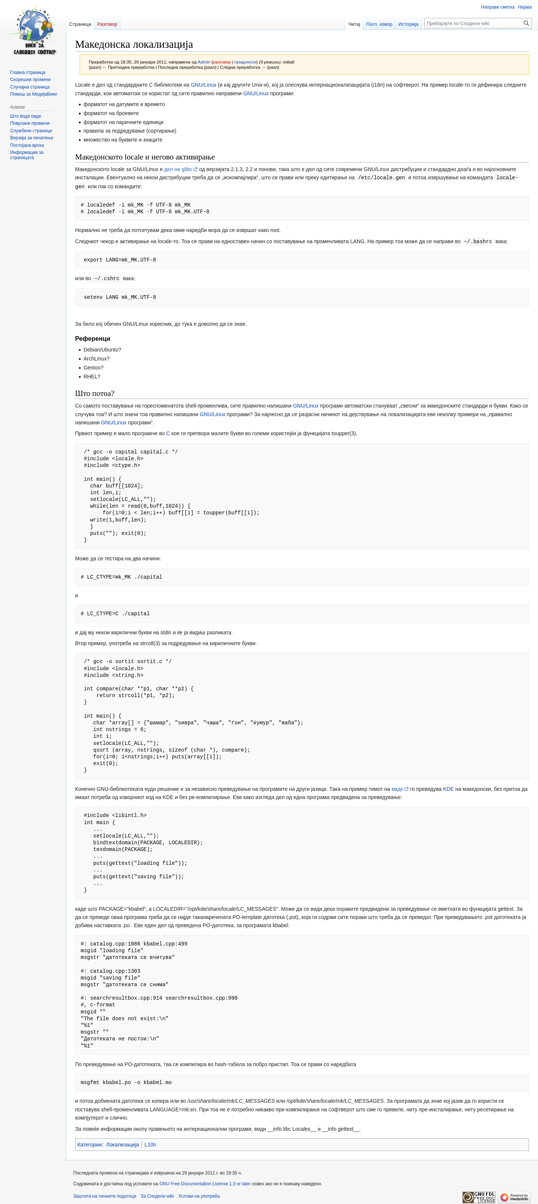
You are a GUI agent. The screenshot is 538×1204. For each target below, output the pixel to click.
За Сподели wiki (157, 1194)
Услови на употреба (199, 1194)
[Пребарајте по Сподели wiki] (478, 23)
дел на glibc (178, 169)
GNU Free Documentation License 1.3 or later (205, 1182)
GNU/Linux (203, 85)
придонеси (245, 61)
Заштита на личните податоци (104, 1194)
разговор (222, 61)
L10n (150, 1143)
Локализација (122, 1143)
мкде (398, 787)
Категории (89, 1143)
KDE (448, 787)
